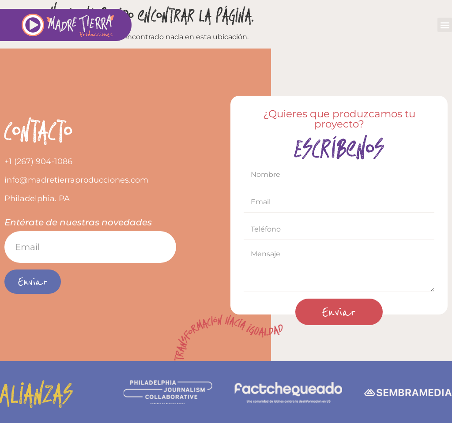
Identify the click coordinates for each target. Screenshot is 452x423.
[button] (444, 25)
